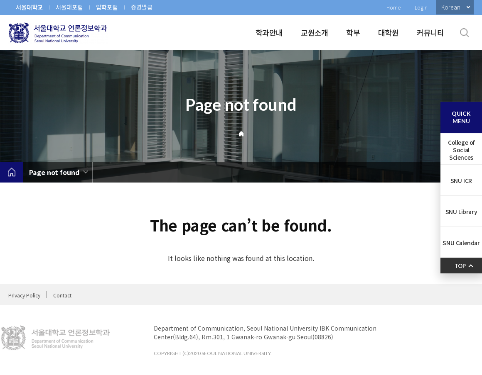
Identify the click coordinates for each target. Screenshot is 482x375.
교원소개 (314, 32)
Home (393, 7)
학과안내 (269, 32)
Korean (450, 7)
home (11, 172)
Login (421, 7)
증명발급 (141, 7)
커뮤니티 (430, 32)
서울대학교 (29, 7)
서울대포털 (69, 7)
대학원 (388, 32)
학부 (353, 32)
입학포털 (107, 7)
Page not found (54, 172)
